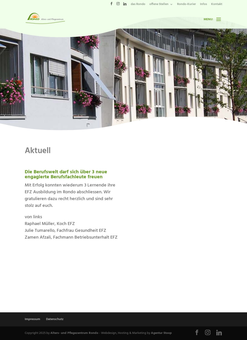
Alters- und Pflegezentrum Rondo (74, 333)
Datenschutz (55, 319)
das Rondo (138, 5)
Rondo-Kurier (186, 5)
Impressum (32, 319)
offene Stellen (158, 5)
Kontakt (216, 5)
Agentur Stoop (161, 333)
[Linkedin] (125, 5)
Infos (203, 5)
